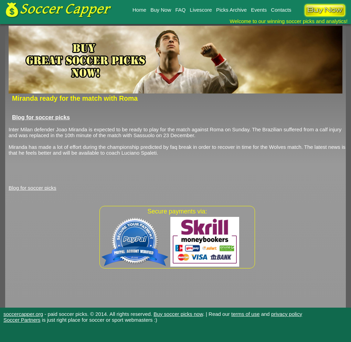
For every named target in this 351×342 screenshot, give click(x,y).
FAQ (180, 10)
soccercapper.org (23, 314)
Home (139, 10)
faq (173, 147)
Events (259, 10)
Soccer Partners (22, 320)
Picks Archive (231, 10)
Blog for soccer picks (41, 117)
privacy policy (286, 314)
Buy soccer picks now (178, 314)
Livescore (201, 10)
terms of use (245, 314)
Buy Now (160, 10)
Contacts (281, 10)
